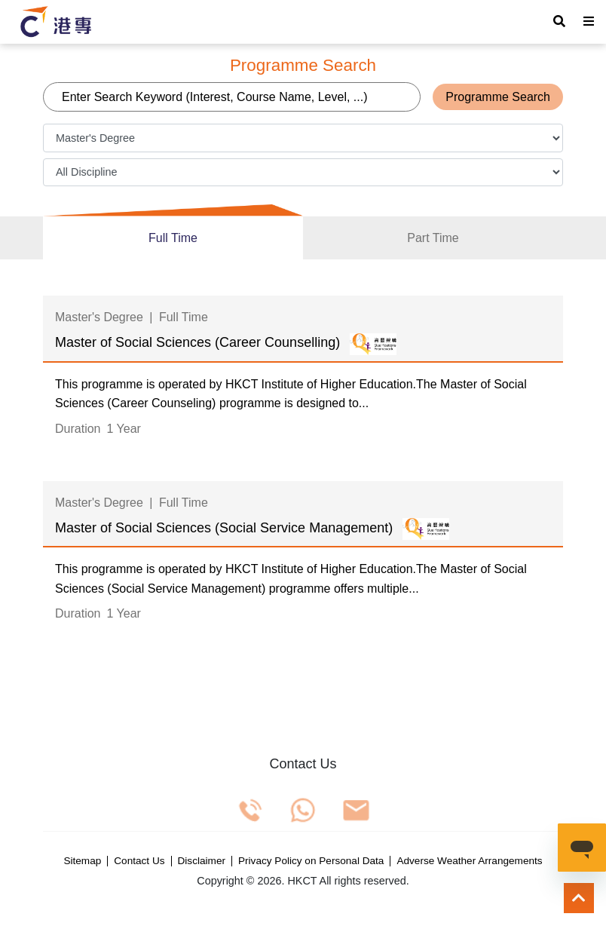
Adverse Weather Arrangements (469, 861)
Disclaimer (201, 861)
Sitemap (82, 861)
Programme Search (497, 96)
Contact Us (139, 861)
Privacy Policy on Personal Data (311, 861)
